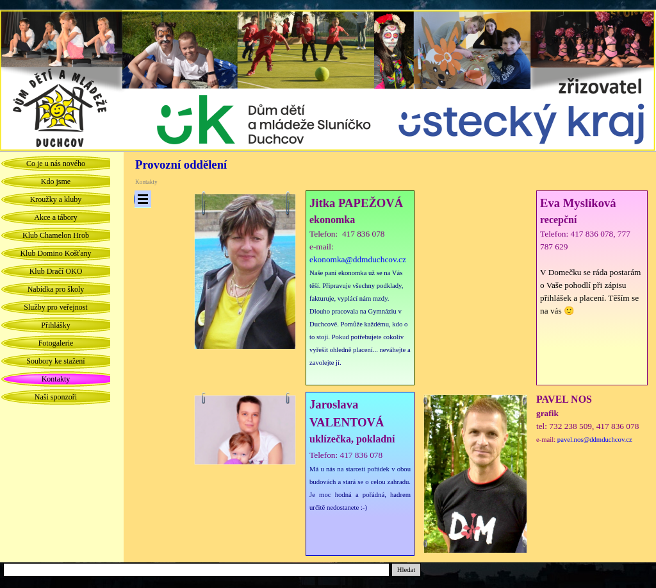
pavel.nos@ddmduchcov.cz (594, 439)
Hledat (406, 569)
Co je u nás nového (55, 163)
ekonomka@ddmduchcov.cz (357, 259)
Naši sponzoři (56, 396)
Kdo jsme (55, 181)
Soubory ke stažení (55, 361)
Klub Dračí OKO (56, 271)
